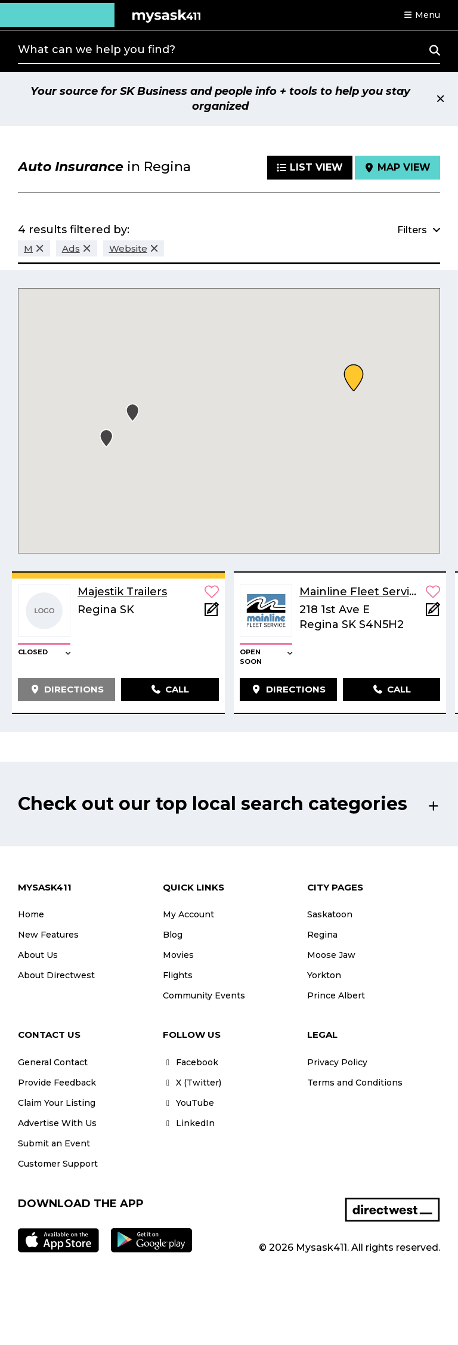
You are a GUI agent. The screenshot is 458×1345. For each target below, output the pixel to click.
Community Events (204, 995)
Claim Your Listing (56, 1102)
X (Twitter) (192, 1082)
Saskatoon (329, 914)
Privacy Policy (337, 1062)
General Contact (53, 1062)
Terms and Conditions (355, 1082)
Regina (322, 934)
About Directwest (56, 975)
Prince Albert (336, 995)
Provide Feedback (57, 1082)
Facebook (190, 1062)
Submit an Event (54, 1143)
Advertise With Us (57, 1123)
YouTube (188, 1102)
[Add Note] (212, 613)
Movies (178, 955)
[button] (421, 15)
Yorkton (324, 975)
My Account (188, 914)
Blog (172, 934)
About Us (38, 955)
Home (31, 914)
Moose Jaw (331, 955)
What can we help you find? (96, 49)
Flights (178, 975)
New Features (48, 934)
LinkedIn (189, 1123)
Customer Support (58, 1163)
